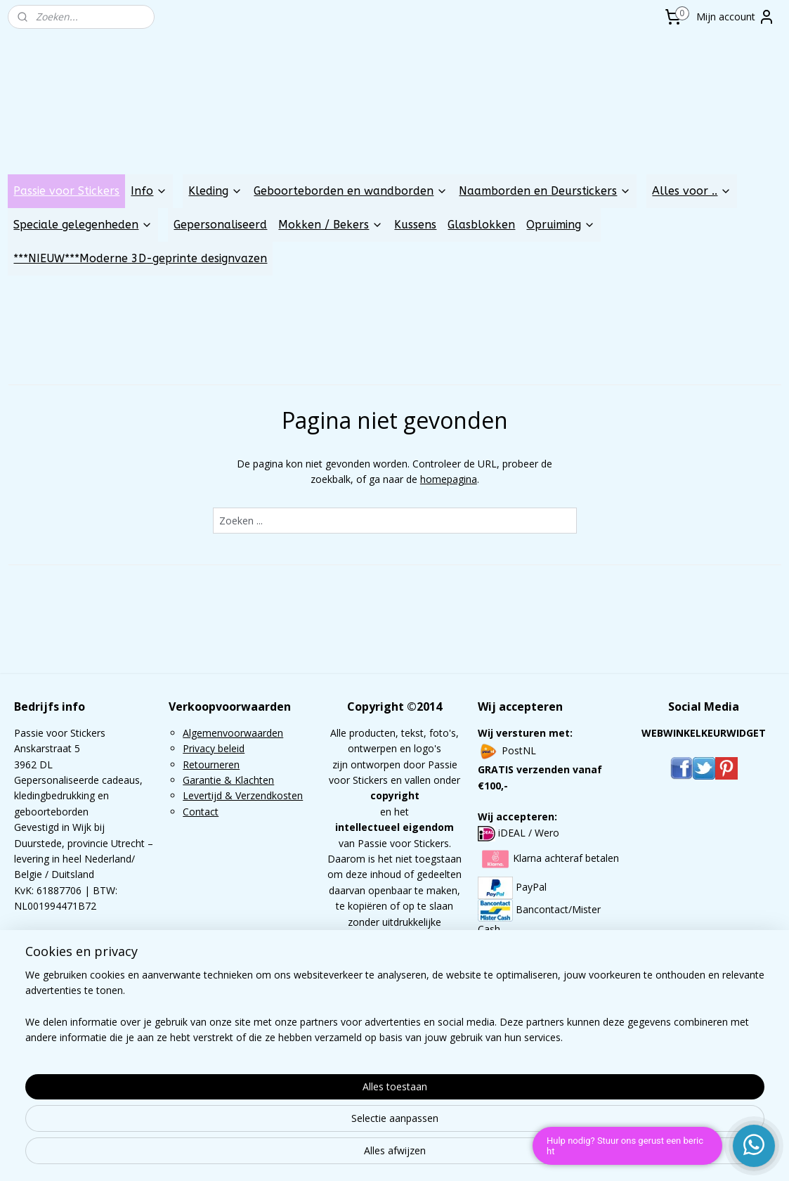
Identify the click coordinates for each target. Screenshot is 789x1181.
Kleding (215, 191)
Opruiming (560, 224)
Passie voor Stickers (66, 191)
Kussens (415, 224)
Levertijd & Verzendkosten (243, 795)
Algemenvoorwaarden (233, 733)
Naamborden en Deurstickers (545, 191)
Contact (201, 811)
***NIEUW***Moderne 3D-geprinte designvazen (140, 258)
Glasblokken (481, 224)
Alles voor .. (691, 191)
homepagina (447, 479)
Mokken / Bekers (330, 224)
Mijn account (735, 16)
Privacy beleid (213, 748)
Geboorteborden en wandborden (351, 191)
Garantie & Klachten (228, 780)
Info (149, 191)
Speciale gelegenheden (82, 224)
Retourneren (211, 764)
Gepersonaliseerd (220, 224)
